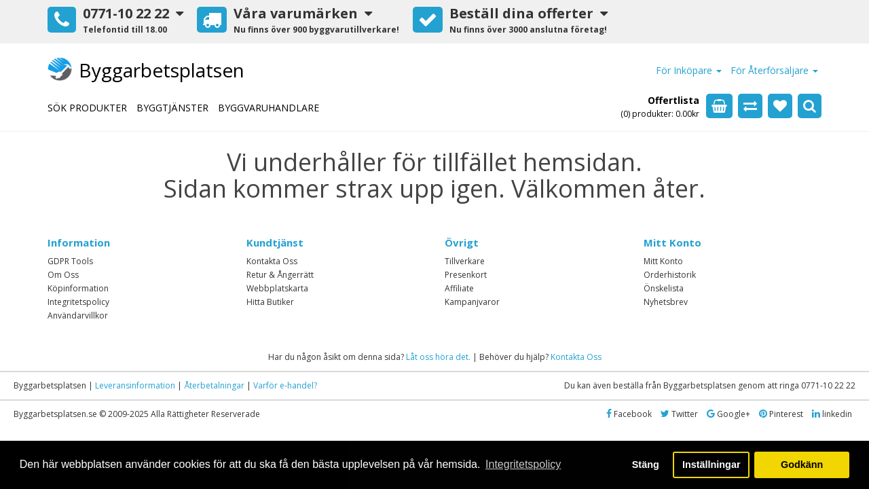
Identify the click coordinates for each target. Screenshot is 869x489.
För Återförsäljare (774, 70)
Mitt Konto (663, 261)
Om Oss (63, 274)
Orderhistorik (670, 274)
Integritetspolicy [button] (523, 464)
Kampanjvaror (472, 302)
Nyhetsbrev (666, 302)
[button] (115, 22)
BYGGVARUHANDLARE (268, 107)
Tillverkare (465, 261)
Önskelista (664, 288)
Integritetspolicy (78, 302)
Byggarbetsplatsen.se (55, 414)
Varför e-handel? (285, 385)
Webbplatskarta (277, 288)
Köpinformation (78, 288)
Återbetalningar (214, 385)
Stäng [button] (645, 464)
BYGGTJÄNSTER (172, 107)
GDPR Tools (70, 261)
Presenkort (466, 274)
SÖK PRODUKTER (87, 107)
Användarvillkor (78, 315)
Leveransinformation (135, 385)
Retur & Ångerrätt (280, 274)
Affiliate (459, 288)
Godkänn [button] (802, 464)
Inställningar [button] (711, 464)
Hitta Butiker (270, 302)
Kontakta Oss (271, 261)
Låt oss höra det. (438, 357)
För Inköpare (689, 70)
